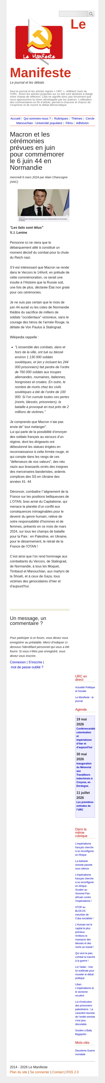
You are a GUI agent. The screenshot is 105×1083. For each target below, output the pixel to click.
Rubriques (61, 118)
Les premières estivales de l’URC (85, 806)
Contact (58, 1072)
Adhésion (82, 123)
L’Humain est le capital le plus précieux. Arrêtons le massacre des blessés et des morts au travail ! (84, 936)
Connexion (18, 662)
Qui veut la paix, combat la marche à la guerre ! (85, 957)
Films (69, 123)
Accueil (15, 118)
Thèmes (76, 118)
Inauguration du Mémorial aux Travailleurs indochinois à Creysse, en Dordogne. (85, 774)
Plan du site (18, 1072)
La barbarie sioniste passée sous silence (84, 865)
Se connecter (39, 1072)
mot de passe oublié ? (27, 667)
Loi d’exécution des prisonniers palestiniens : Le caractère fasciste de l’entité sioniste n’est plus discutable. (85, 1013)
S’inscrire (35, 662)
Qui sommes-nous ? (37, 118)
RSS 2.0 (72, 1072)
